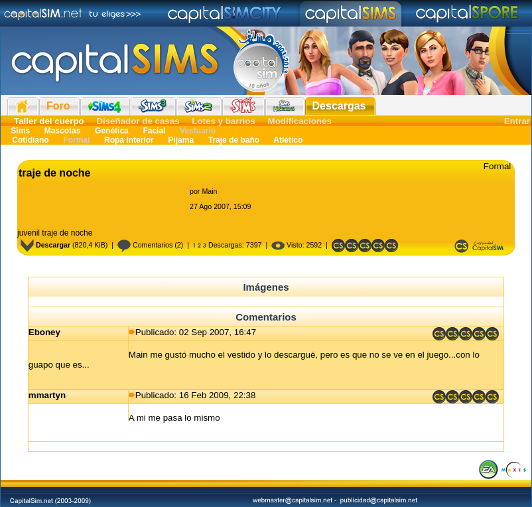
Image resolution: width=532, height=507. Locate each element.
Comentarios (144, 245)
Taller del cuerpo (49, 121)
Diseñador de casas (137, 121)
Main (209, 191)
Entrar (517, 121)
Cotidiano (30, 140)
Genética (112, 130)
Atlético (286, 140)
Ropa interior (129, 140)
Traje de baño (233, 140)
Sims (20, 130)
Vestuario (197, 130)
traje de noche (54, 173)
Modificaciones (300, 121)
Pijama (181, 140)
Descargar (45, 245)
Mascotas (62, 130)
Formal (76, 140)
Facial (154, 130)
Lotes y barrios (223, 121)
